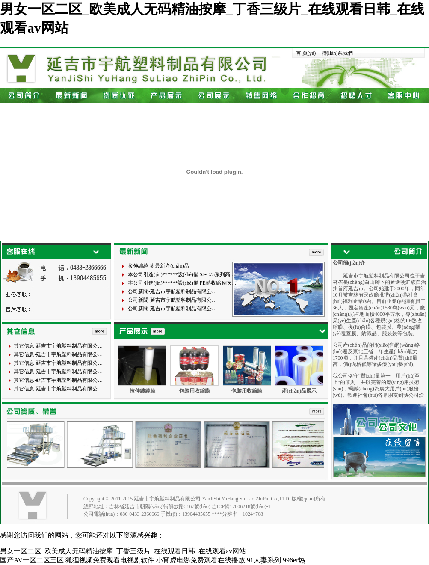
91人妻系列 (264, 560)
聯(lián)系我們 (337, 53)
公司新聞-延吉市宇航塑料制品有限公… (172, 291)
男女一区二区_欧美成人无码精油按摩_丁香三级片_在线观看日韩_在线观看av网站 (123, 551)
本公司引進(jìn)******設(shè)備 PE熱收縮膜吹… (182, 283)
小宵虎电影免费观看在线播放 (200, 560)
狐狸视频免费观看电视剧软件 (109, 560)
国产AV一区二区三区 (32, 560)
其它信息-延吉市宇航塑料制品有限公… (58, 346)
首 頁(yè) (306, 53)
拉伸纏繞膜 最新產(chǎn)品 (158, 266)
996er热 (294, 560)
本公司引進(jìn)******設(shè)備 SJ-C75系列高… (181, 274)
